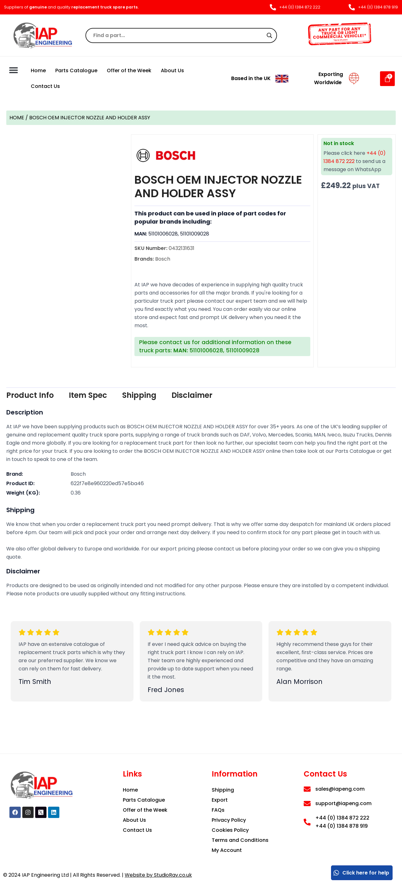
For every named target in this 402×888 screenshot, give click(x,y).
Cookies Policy (230, 830)
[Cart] (387, 78)
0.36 (76, 492)
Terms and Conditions (240, 840)
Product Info (30, 395)
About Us (172, 70)
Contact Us (45, 86)
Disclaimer (191, 395)
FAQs (218, 810)
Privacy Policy (229, 820)
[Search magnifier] (269, 35)
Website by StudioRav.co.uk (158, 875)
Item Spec (88, 395)
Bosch (78, 474)
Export (220, 800)
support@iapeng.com (343, 803)
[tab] (30, 395)
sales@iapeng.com (340, 789)
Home (38, 70)
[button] (13, 70)
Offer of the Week (129, 70)
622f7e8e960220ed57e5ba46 (107, 483)
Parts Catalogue (76, 70)
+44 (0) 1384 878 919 (341, 826)
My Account (227, 850)
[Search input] (178, 35)
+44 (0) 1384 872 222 (342, 817)
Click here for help (361, 872)
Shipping (139, 395)
